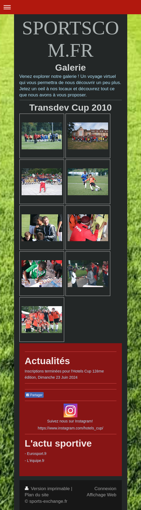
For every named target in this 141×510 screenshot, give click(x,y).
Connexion (105, 488)
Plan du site (37, 494)
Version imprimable (48, 488)
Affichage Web (101, 494)
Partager (34, 395)
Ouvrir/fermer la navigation (70, 7)
